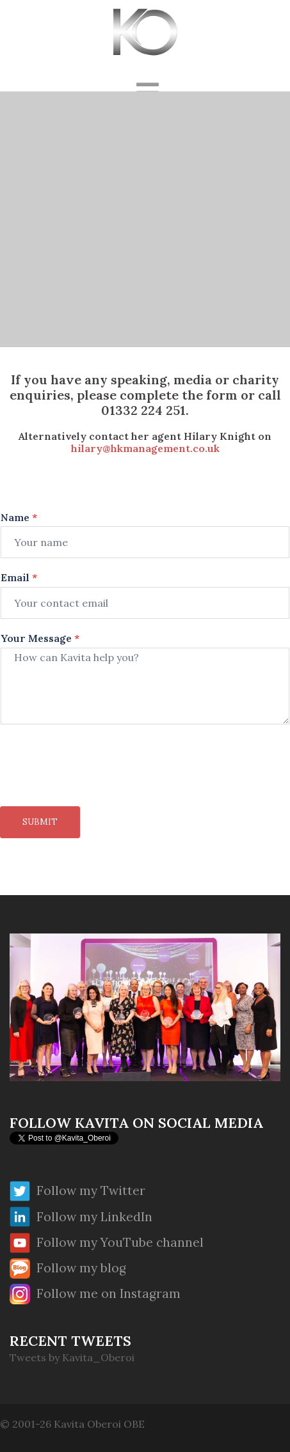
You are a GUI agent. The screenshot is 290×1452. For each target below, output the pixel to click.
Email (19, 577)
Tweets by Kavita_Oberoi (72, 1357)
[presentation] (97, 785)
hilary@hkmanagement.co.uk (145, 448)
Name (19, 517)
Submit (40, 821)
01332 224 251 (143, 410)
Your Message (40, 638)
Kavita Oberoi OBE (99, 1423)
